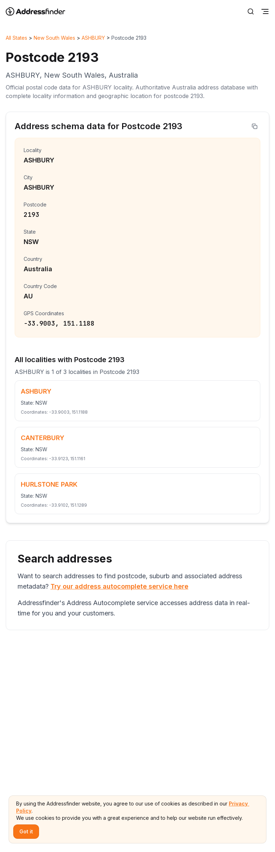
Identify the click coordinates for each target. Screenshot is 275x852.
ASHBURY (93, 38)
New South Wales (54, 38)
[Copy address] (254, 126)
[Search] (250, 11)
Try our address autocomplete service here (119, 586)
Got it (26, 831)
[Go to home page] (40, 11)
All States (16, 38)
